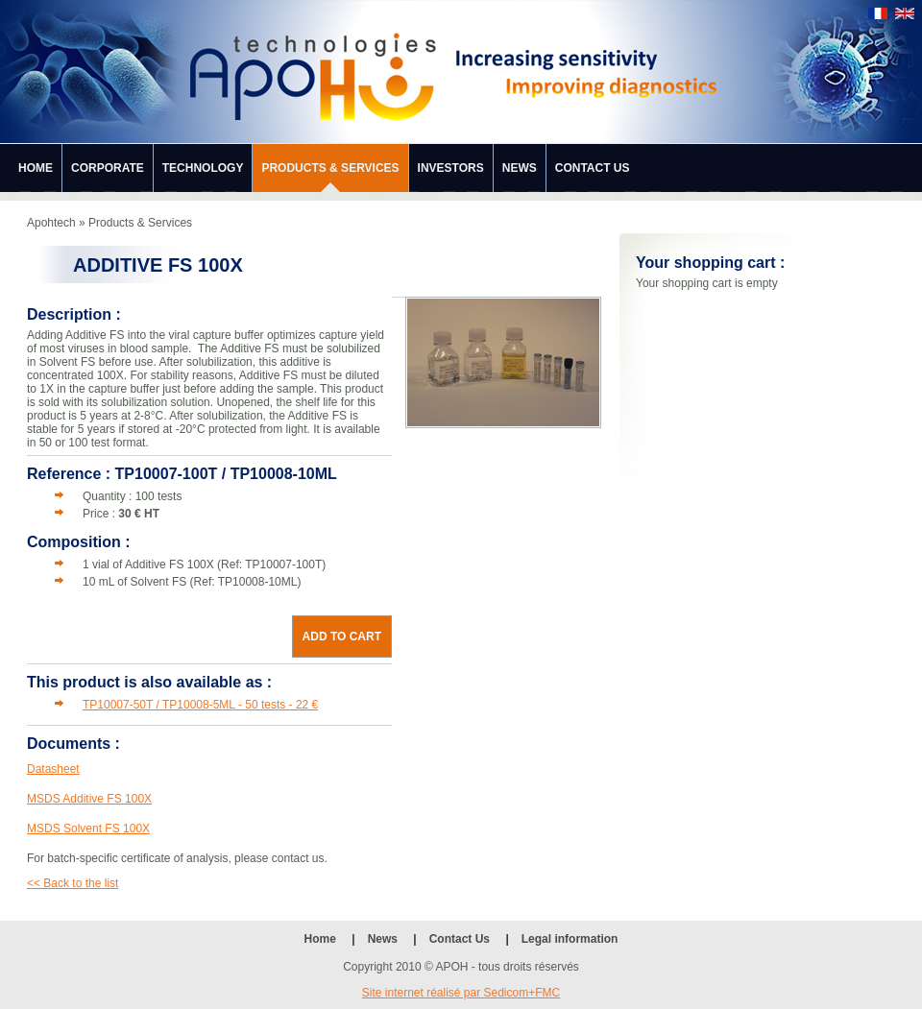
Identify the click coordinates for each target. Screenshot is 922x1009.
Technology (203, 168)
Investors (451, 168)
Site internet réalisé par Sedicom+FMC (461, 992)
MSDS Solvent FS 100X (88, 828)
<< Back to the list (72, 883)
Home (35, 168)
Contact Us (592, 168)
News (519, 168)
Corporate (107, 168)
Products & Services (330, 168)
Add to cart (342, 636)
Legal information (570, 939)
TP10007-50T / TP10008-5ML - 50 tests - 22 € (200, 704)
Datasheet (53, 769)
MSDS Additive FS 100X (89, 798)
